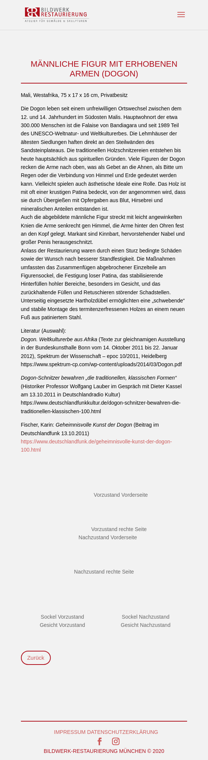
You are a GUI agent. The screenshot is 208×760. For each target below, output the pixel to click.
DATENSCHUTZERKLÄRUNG (122, 732)
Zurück (35, 657)
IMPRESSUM (70, 732)
